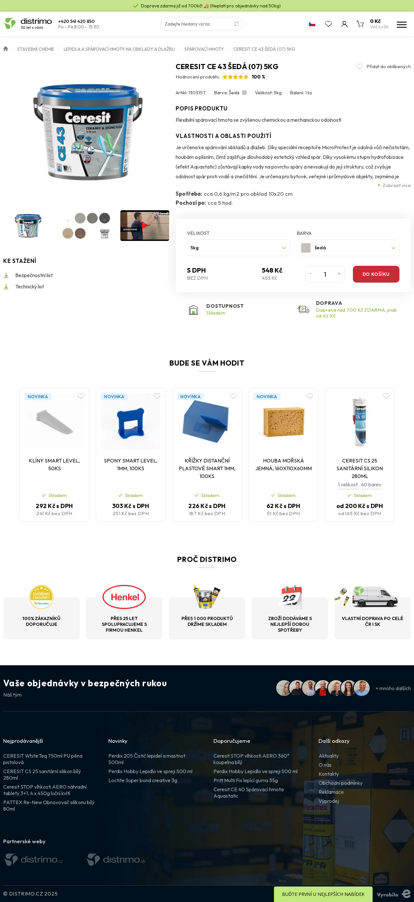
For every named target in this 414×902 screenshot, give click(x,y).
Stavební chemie (35, 49)
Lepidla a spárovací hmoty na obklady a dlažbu (119, 49)
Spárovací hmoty (204, 49)
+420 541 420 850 (76, 21)
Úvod (5, 48)
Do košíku (376, 274)
